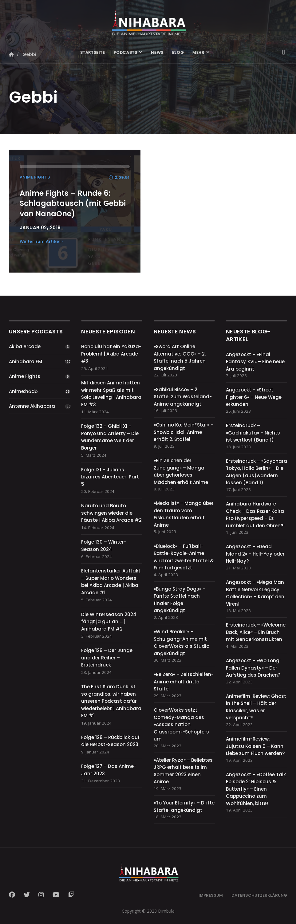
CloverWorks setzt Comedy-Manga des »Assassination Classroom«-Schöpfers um (181, 724)
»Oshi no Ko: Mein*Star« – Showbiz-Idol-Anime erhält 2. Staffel (184, 432)
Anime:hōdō (23, 391)
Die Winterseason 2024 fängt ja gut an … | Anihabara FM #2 (108, 621)
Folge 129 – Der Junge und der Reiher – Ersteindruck (106, 657)
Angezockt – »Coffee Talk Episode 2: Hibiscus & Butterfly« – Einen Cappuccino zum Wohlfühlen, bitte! (256, 789)
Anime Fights (24, 376)
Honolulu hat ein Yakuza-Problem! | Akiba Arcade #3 (111, 353)
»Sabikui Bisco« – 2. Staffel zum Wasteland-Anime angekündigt (183, 396)
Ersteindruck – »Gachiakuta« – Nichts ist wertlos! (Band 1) (253, 432)
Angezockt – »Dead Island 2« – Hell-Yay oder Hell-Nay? (255, 553)
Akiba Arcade (25, 346)
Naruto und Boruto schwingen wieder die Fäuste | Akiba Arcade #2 (111, 512)
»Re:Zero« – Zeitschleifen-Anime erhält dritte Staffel (184, 681)
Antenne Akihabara (32, 406)
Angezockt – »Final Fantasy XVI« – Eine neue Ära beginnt (255, 361)
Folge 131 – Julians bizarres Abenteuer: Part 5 (110, 476)
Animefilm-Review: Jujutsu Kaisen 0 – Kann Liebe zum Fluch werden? (255, 746)
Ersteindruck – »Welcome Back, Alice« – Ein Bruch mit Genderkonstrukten (256, 632)
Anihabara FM (25, 361)
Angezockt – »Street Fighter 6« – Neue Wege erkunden (254, 397)
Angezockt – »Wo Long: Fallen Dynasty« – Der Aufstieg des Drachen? (253, 667)
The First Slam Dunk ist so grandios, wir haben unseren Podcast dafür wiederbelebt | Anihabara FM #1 (111, 701)
